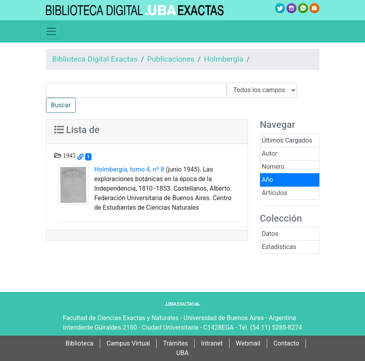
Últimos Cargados (287, 140)
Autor (269, 153)
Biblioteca (79, 343)
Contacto (286, 343)
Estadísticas (279, 247)
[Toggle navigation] (51, 31)
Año (267, 179)
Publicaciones (171, 59)
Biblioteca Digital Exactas (95, 59)
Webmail (248, 343)
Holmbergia (223, 59)
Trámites (175, 343)
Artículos (274, 193)
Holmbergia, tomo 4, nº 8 (129, 169)
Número (273, 166)
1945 (68, 155)
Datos (270, 233)
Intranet (212, 343)
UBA (182, 353)
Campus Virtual (128, 343)
